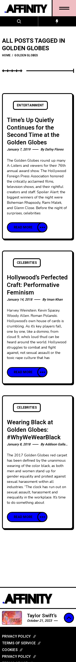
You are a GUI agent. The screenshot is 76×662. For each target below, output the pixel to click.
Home (6, 55)
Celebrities (27, 262)
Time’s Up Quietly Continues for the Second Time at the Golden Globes (33, 131)
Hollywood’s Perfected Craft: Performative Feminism (37, 285)
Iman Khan (55, 299)
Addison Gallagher (58, 444)
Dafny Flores (54, 149)
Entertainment (30, 105)
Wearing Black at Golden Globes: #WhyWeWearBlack (34, 430)
